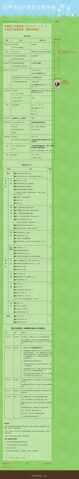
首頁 (27, 464)
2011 (57, 74)
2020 (57, 47)
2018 (57, 57)
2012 (57, 71)
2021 (57, 44)
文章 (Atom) (9, 467)
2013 (57, 69)
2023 (57, 42)
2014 (57, 67)
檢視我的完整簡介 (65, 83)
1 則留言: (23, 457)
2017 (57, 59)
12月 (59, 49)
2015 (57, 64)
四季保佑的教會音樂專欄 (29, 7)
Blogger (45, 475)
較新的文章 (6, 464)
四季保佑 (64, 81)
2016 (57, 62)
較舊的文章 (47, 464)
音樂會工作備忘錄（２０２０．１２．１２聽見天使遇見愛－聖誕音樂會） (66, 52)
